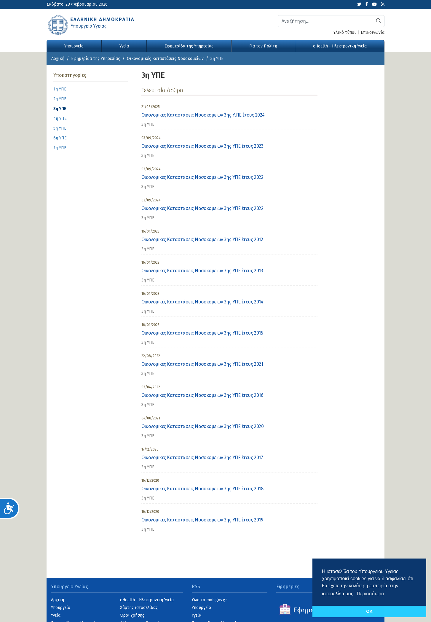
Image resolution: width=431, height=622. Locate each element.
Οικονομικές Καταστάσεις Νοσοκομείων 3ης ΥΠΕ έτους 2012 (202, 239)
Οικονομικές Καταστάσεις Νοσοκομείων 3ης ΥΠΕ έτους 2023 (202, 146)
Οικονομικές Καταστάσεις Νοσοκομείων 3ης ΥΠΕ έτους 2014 (202, 302)
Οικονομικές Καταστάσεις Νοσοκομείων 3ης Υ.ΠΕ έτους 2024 (203, 115)
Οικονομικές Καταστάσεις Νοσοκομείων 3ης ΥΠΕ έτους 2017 (202, 457)
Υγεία (124, 46)
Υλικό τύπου (345, 32)
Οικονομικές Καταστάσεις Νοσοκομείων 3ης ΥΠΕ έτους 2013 (202, 270)
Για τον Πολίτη (263, 46)
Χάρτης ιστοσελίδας (139, 607)
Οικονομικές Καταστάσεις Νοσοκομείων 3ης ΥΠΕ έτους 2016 (202, 395)
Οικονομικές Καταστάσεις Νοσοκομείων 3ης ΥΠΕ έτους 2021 (202, 364)
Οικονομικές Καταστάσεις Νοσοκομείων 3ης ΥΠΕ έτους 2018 (202, 488)
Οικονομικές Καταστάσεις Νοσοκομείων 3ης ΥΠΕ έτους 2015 (202, 333)
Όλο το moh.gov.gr (209, 599)
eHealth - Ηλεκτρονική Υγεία (340, 46)
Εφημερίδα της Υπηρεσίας (189, 46)
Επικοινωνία (372, 32)
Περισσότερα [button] (370, 593)
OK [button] (369, 611)
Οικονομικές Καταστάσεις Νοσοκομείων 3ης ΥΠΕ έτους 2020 (202, 426)
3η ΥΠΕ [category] (147, 124)
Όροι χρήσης (132, 615)
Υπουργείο (74, 46)
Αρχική (57, 58)
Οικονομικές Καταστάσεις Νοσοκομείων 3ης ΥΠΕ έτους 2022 (202, 177)
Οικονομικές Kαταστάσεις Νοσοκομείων (165, 58)
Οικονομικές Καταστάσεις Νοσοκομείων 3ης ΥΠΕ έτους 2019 (202, 520)
